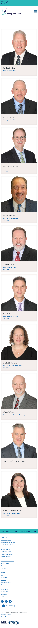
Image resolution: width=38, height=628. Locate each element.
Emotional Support (6, 551)
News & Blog (4, 591)
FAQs (2, 596)
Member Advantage (6, 556)
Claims (2, 566)
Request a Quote (28, 531)
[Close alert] (36, 2)
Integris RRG (4, 577)
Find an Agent (9, 531)
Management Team (6, 582)
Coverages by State (6, 540)
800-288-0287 (7, 605)
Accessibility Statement (6, 614)
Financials (3, 580)
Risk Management (5, 563)
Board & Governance (6, 585)
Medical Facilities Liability (7, 545)
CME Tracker (4, 568)
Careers (3, 575)
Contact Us (4, 594)
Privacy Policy (4, 619)
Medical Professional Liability (8, 542)
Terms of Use (4, 616)
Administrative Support (7, 554)
